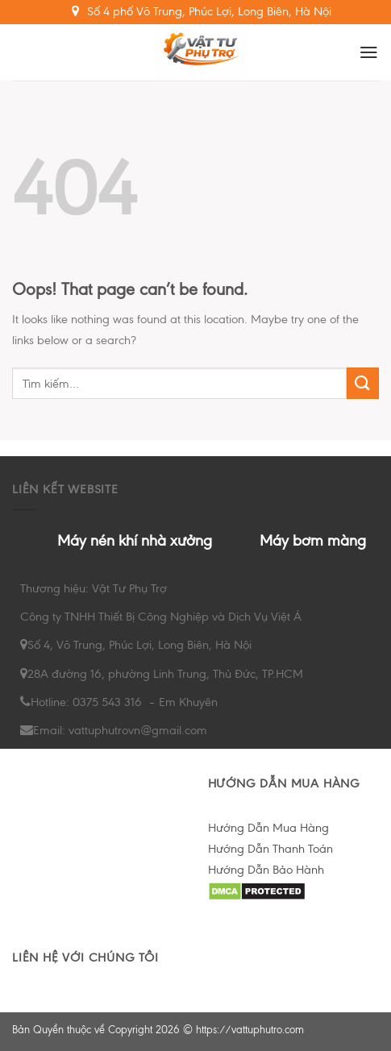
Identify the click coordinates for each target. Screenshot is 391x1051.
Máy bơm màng (313, 540)
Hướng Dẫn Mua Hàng (268, 827)
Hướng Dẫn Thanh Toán (270, 848)
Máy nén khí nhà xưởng (134, 540)
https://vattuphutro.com (250, 1029)
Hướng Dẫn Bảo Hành (266, 869)
